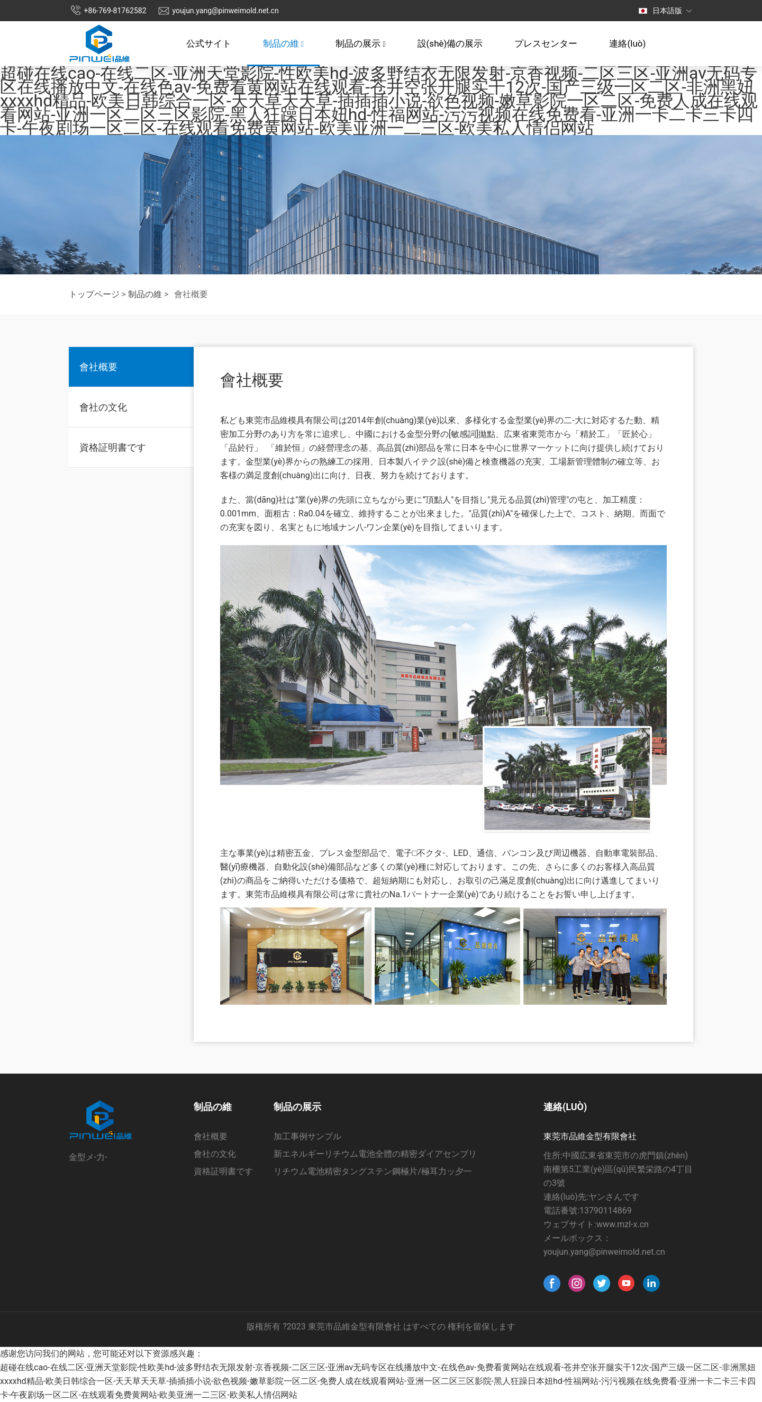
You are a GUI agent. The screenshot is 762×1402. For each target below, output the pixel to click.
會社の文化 (103, 407)
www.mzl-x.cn (622, 1224)
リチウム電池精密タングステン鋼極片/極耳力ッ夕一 (373, 1171)
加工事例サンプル (307, 1136)
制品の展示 (360, 43)
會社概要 (98, 366)
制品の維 (283, 43)
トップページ (94, 294)
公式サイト (208, 43)
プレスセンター (545, 43)
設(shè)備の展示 (450, 43)
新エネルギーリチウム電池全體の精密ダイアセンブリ (375, 1154)
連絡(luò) (627, 43)
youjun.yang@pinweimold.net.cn (226, 10)
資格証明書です (112, 447)
